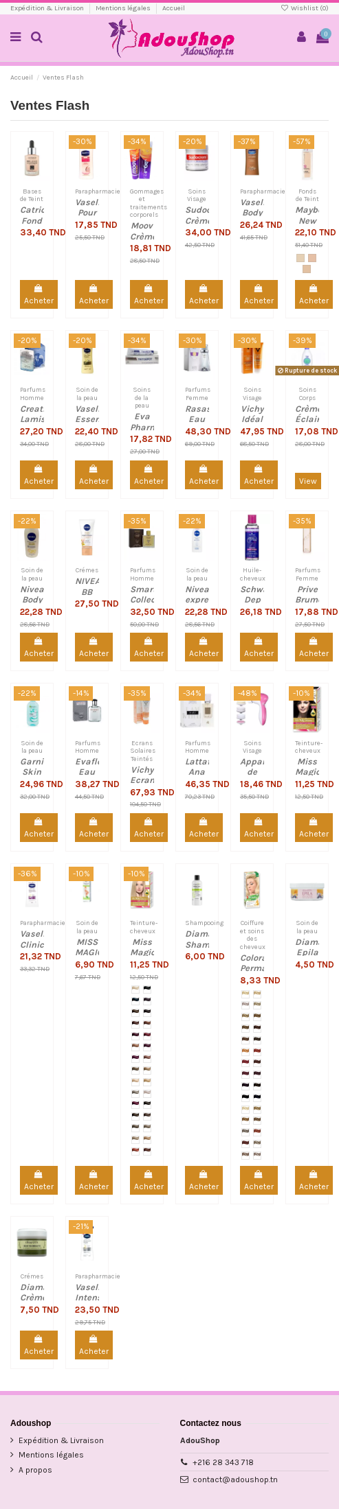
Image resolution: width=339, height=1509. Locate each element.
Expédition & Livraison (47, 8)
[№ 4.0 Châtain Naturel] (135, 1116)
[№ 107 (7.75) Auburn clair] (147, 1024)
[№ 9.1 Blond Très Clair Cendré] (135, 1140)
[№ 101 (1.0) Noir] (147, 989)
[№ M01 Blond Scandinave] (257, 994)
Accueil (173, 8)
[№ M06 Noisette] (245, 1029)
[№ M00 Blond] (245, 994)
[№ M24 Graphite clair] (245, 1132)
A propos (35, 1470)
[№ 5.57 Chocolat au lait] (147, 1151)
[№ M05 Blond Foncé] (257, 1017)
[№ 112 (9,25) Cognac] (135, 1047)
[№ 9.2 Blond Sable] (147, 1140)
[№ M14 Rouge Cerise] (245, 1075)
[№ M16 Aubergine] (245, 1086)
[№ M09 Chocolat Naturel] (257, 1040)
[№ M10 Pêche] (245, 1052)
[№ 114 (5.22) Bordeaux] (135, 1059)
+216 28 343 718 (223, 1462)
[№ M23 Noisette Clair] (257, 1120)
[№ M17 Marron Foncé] (257, 1086)
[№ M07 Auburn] (257, 1029)
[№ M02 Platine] (245, 1005)
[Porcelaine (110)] (300, 258)
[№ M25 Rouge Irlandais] (257, 1132)
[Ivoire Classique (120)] (307, 269)
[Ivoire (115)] (312, 258)
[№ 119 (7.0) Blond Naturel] (147, 1070)
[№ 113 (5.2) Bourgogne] (147, 1047)
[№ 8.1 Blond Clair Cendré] (147, 1128)
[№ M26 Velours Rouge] (245, 1144)
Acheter (39, 294)
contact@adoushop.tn (235, 1479)
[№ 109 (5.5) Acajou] (147, 1036)
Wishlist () (305, 8)
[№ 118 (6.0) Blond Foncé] (135, 1070)
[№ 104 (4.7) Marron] (135, 1013)
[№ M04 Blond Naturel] (245, 1017)
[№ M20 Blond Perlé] (245, 1110)
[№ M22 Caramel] (245, 1120)
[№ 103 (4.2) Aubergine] (147, 1001)
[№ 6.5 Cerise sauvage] (135, 1151)
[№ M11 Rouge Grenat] (257, 1052)
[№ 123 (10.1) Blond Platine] (147, 1094)
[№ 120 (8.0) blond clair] (135, 1082)
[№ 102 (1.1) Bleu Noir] (135, 1001)
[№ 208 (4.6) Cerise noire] (135, 1105)
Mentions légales (124, 8)
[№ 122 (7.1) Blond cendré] (135, 1094)
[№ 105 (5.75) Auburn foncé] (147, 1013)
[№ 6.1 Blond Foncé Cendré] (135, 1128)
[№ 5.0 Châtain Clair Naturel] (147, 1116)
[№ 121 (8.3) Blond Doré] (147, 1082)
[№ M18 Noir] (245, 1098)
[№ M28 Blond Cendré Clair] (245, 1155)
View (308, 481)
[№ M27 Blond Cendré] (257, 1144)
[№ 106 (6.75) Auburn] (135, 1024)
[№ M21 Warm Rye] (257, 1110)
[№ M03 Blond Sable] (257, 1005)
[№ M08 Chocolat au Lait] (245, 1040)
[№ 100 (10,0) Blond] (135, 989)
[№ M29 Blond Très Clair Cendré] (257, 1155)
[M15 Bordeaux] (257, 1075)
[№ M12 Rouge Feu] (245, 1063)
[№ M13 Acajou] (257, 1063)
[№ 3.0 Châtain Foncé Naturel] (147, 1105)
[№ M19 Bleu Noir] (257, 1098)
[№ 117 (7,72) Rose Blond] (147, 1059)
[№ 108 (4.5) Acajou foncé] (135, 1036)
